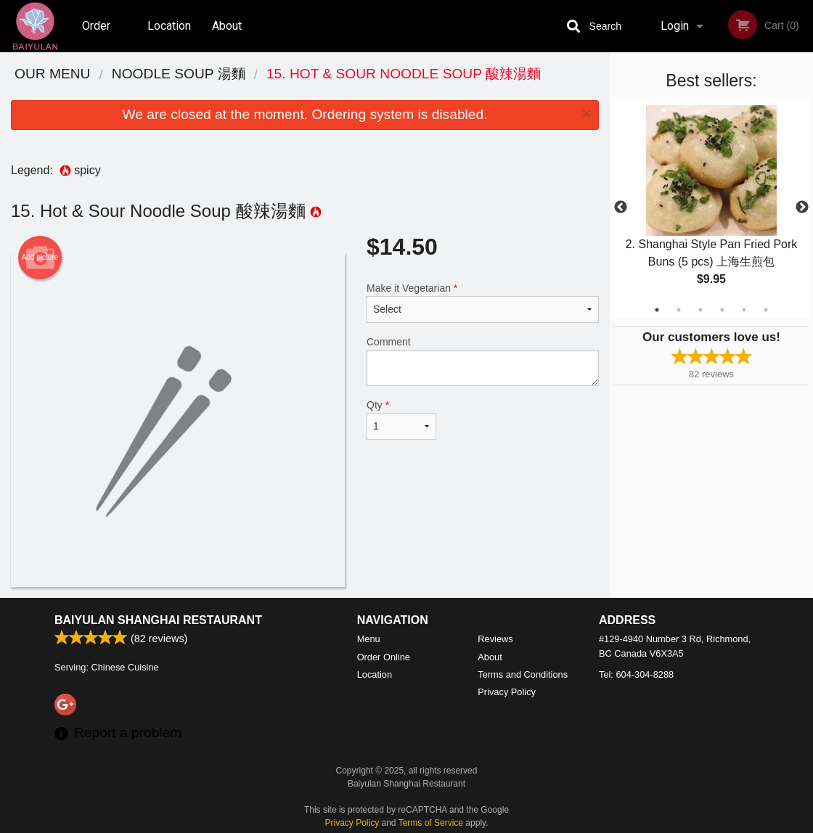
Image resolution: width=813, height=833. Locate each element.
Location (169, 26)
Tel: (636, 674)
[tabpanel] (711, 207)
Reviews (495, 638)
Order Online (98, 35)
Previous (620, 207)
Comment (483, 361)
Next (802, 207)
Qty (401, 419)
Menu (368, 638)
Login (675, 26)
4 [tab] (722, 310)
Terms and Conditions (523, 674)
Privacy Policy (507, 691)
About (227, 26)
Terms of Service (431, 823)
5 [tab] (744, 310)
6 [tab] (766, 310)
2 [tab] (678, 310)
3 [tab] (700, 310)
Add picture (40, 257)
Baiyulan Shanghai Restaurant (158, 620)
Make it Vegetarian (483, 302)
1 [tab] (657, 310)
